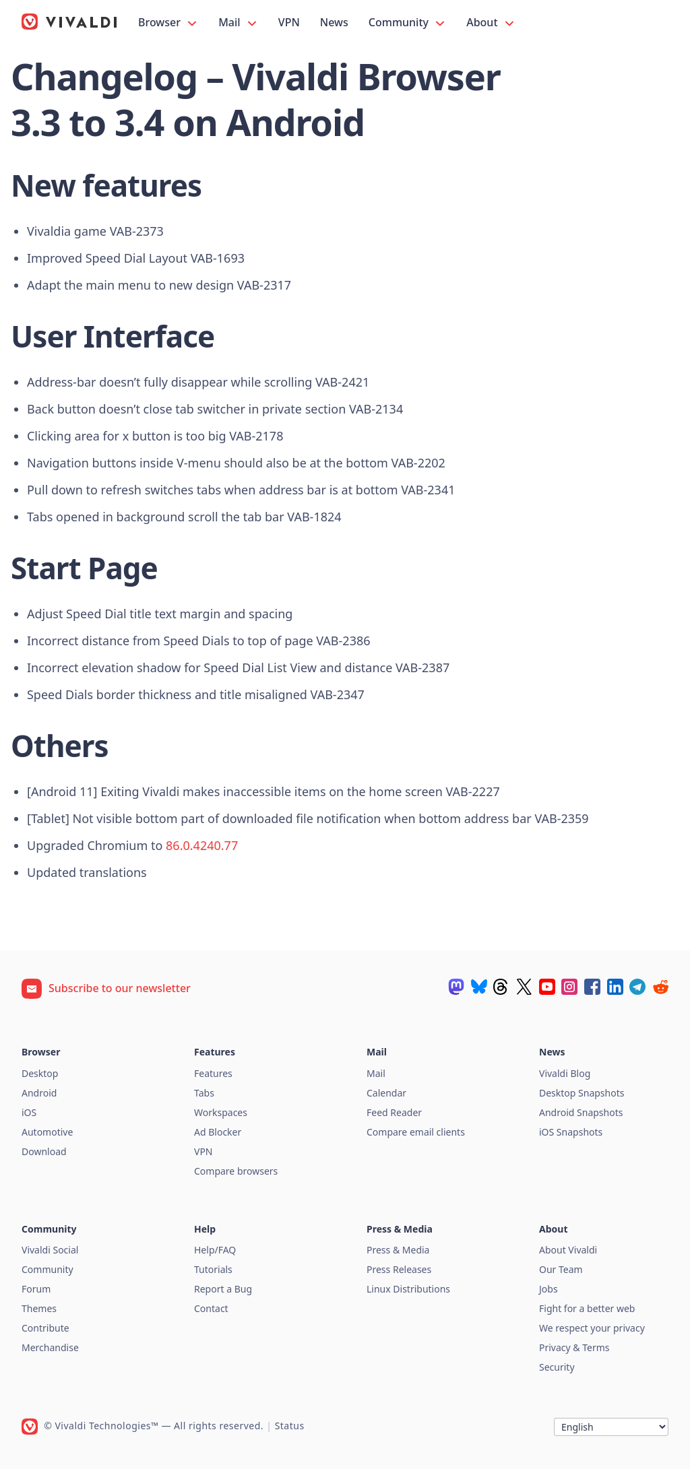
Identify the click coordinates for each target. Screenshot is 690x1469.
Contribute (45, 1327)
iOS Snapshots (570, 1131)
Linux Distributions (408, 1288)
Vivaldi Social (50, 1249)
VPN (289, 22)
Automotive (47, 1131)
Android (39, 1092)
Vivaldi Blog (564, 1073)
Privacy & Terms (574, 1347)
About (491, 22)
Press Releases (399, 1269)
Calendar (386, 1092)
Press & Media (398, 1249)
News (334, 22)
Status (290, 1425)
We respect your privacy (592, 1327)
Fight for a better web (587, 1308)
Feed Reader (394, 1112)
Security (557, 1367)
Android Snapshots (581, 1112)
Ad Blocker (217, 1131)
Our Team (561, 1269)
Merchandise (50, 1347)
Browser (168, 22)
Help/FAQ (215, 1249)
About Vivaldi (568, 1249)
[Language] (611, 1427)
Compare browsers (236, 1171)
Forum (36, 1288)
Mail (238, 22)
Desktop (40, 1073)
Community (408, 22)
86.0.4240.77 (202, 845)
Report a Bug (223, 1288)
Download (44, 1151)
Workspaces (220, 1112)
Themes (39, 1308)
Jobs (548, 1288)
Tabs (204, 1092)
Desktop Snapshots (581, 1092)
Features (213, 1073)
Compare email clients (416, 1131)
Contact (211, 1308)
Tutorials (213, 1269)
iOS (29, 1112)
